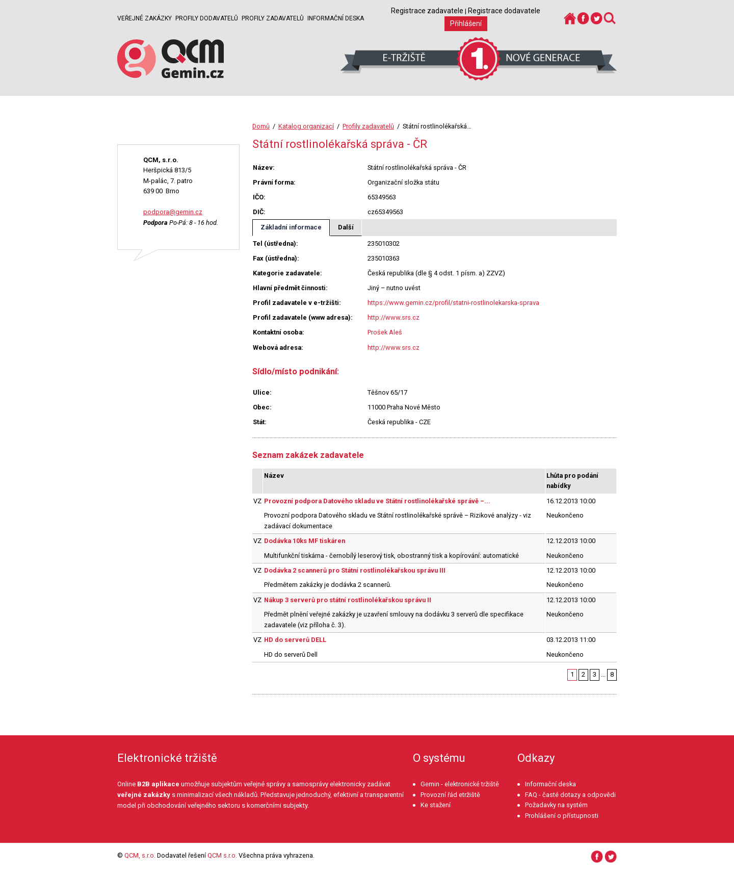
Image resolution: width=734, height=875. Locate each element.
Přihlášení (466, 23)
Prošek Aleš (385, 332)
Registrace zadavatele (427, 11)
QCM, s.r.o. (139, 855)
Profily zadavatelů (273, 18)
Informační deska (335, 18)
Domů (261, 126)
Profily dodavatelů (206, 18)
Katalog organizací (306, 126)
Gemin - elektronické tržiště (460, 784)
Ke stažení (436, 805)
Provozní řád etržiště (450, 795)
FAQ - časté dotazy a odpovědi (570, 795)
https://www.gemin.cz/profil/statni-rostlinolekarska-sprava (453, 302)
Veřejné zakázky (144, 18)
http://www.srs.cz (394, 317)
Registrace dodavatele (504, 11)
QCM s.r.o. (222, 855)
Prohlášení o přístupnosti (561, 815)
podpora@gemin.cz (172, 212)
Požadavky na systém (556, 805)
